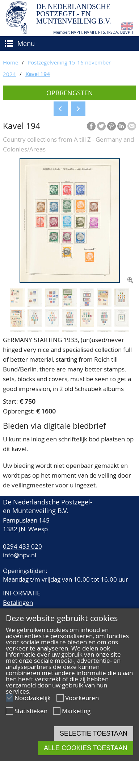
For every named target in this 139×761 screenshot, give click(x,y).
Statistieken (30, 711)
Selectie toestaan (93, 733)
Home (10, 62)
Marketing (76, 711)
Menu (26, 43)
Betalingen (18, 602)
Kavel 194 (37, 74)
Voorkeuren (82, 698)
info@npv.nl (19, 555)
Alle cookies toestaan (85, 748)
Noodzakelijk (32, 698)
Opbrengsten (69, 92)
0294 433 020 (22, 546)
